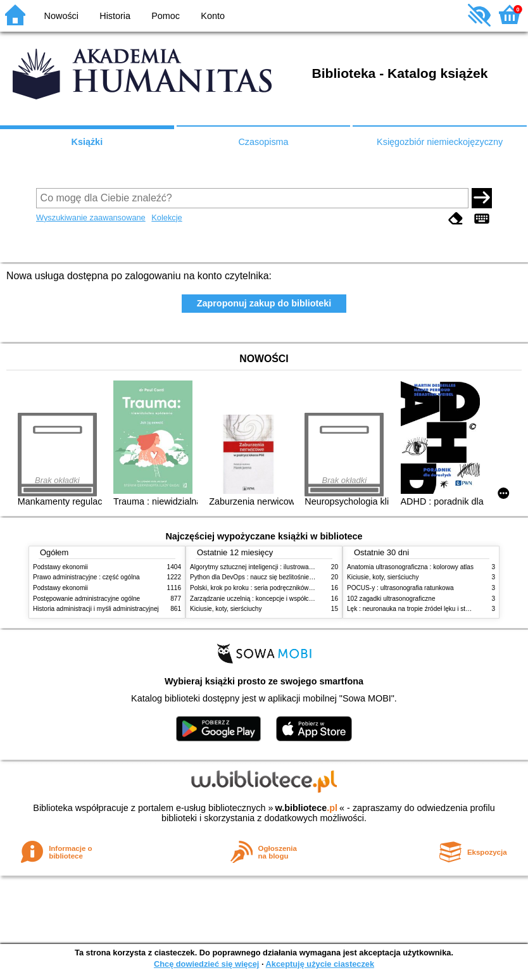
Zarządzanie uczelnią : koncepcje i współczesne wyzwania (272, 598)
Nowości (61, 16)
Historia (114, 16)
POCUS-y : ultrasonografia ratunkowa (400, 587)
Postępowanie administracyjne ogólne (86, 598)
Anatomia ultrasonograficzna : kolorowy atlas (410, 566)
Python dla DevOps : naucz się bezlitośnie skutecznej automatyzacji (286, 577)
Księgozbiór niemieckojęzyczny (440, 142)
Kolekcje (166, 217)
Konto (213, 16)
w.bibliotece (306, 808)
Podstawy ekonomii (60, 566)
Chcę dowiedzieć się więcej (206, 964)
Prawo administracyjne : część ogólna (86, 577)
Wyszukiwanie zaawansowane (91, 217)
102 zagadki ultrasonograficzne (391, 598)
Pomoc (165, 16)
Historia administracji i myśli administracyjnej (96, 608)
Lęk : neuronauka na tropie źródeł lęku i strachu (414, 608)
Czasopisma (263, 142)
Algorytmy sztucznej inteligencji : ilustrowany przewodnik (269, 566)
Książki (87, 142)
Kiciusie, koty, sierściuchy (226, 608)
